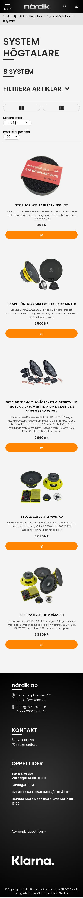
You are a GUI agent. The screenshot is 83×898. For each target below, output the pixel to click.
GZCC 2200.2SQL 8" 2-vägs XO (41, 615)
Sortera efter (12, 118)
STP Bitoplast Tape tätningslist (41, 205)
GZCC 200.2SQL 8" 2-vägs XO (41, 517)
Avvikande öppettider (28, 832)
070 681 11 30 (25, 741)
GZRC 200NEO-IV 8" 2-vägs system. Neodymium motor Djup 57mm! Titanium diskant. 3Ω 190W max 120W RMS (41, 406)
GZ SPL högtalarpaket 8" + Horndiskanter (41, 304)
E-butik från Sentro (56, 894)
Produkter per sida (16, 132)
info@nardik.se (26, 745)
